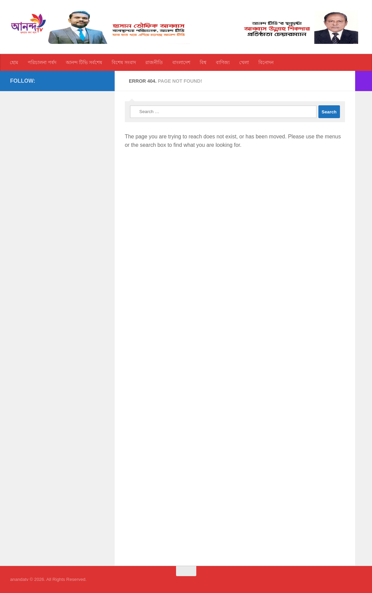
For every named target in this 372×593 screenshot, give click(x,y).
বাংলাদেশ (181, 62)
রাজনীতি (154, 62)
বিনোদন (266, 62)
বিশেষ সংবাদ (124, 62)
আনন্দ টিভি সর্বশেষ (84, 62)
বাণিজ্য (223, 62)
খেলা (244, 62)
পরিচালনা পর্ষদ (42, 62)
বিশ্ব (203, 62)
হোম (14, 62)
